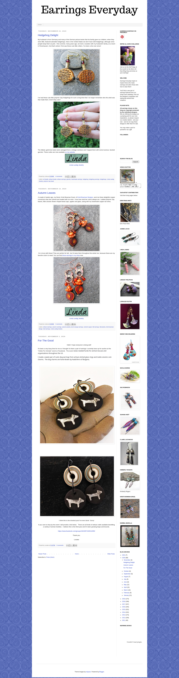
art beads (45, 179)
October (126, 572)
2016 (124, 607)
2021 (124, 556)
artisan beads (52, 179)
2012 (124, 618)
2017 (124, 605)
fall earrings (96, 327)
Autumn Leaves (47, 192)
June (125, 582)
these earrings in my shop (71, 255)
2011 (124, 621)
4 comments (58, 176)
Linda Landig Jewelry (76, 165)
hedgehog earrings (94, 179)
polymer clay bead (49, 181)
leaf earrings (46, 329)
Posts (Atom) (50, 557)
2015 (124, 610)
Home (40, 24)
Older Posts (111, 554)
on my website (70, 152)
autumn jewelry (66, 327)
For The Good (46, 340)
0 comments (60, 545)
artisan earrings (61, 179)
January (126, 596)
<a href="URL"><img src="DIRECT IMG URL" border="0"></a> (131, 186)
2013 (124, 615)
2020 (124, 558)
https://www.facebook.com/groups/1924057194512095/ (76, 531)
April (125, 588)
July (125, 580)
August (126, 577)
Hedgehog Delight (48, 35)
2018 (124, 602)
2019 (124, 599)
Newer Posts (42, 554)
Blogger (101, 672)
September (127, 574)
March (126, 591)
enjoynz (88, 672)
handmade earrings (76, 179)
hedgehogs (103, 179)
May (125, 585)
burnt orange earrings (77, 327)
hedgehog (85, 179)
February (127, 593)
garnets (69, 179)
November (127, 561)
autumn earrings (56, 327)
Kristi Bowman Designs (85, 197)
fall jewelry (102, 327)
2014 (124, 613)
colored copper (88, 327)
